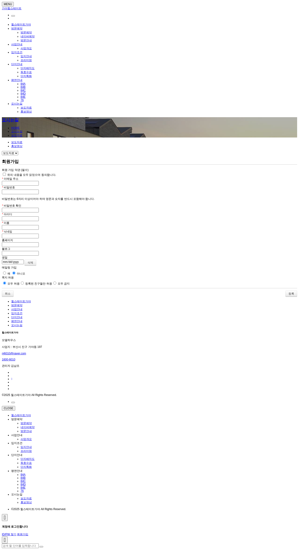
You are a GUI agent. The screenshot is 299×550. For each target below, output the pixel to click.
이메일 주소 (10, 178)
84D (23, 93)
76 (22, 100)
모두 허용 (11, 283)
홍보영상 (26, 111)
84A (23, 83)
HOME (15, 128)
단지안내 (16, 64)
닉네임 (7, 231)
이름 (5, 223)
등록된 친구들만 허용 (36, 283)
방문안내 (26, 40)
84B (23, 87)
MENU (8, 4)
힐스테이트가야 (21, 24)
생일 (4, 257)
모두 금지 (61, 283)
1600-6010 (8, 359)
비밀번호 (8, 187)
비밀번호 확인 (11, 205)
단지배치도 (28, 68)
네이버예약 (28, 36)
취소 (8, 293)
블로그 (6, 248)
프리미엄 (26, 60)
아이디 (7, 214)
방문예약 (16, 28)
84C (23, 90)
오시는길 (16, 103)
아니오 (18, 273)
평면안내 (16, 80)
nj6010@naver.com (14, 353)
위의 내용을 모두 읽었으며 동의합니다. (29, 174)
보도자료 (26, 107)
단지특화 (26, 76)
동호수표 (26, 72)
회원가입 (22, 534)
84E (23, 97)
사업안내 (16, 44)
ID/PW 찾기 (9, 534)
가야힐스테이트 (11, 8)
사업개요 (26, 48)
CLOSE (8, 408)
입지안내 (26, 56)
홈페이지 (7, 240)
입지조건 (16, 52)
